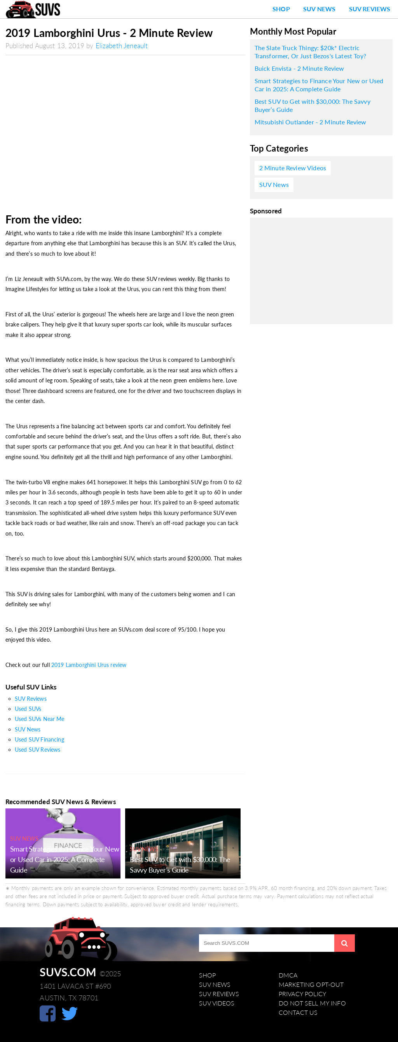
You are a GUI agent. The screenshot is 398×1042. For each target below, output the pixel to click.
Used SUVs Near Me (40, 719)
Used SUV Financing (39, 739)
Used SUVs (28, 708)
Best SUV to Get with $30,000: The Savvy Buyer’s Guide (312, 105)
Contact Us (298, 1012)
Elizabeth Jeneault (122, 46)
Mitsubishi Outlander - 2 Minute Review (311, 122)
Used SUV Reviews (38, 749)
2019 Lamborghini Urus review (88, 665)
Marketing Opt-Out (311, 984)
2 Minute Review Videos (292, 167)
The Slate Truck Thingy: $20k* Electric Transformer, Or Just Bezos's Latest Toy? (310, 51)
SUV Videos (217, 1003)
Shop (281, 8)
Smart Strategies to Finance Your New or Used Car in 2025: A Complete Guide (64, 859)
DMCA (288, 975)
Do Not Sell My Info (312, 1003)
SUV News (319, 8)
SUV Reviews (370, 8)
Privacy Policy (302, 993)
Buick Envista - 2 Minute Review (299, 68)
